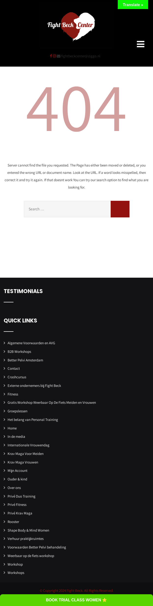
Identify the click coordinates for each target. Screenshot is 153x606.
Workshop (15, 564)
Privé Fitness (17, 504)
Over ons (14, 487)
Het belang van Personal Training (33, 419)
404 (76, 106)
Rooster (13, 521)
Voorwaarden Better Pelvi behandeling (37, 547)
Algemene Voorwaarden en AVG (31, 343)
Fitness (13, 394)
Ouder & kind (17, 479)
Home (12, 428)
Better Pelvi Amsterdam (25, 360)
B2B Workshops (19, 351)
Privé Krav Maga (20, 513)
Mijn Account (17, 470)
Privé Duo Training (21, 496)
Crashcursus (17, 377)
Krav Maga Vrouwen (23, 462)
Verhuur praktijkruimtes (26, 538)
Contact (14, 368)
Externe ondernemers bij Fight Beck (34, 385)
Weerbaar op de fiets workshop (31, 555)
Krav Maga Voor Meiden (26, 453)
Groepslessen (17, 411)
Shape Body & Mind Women (28, 530)
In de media (16, 436)
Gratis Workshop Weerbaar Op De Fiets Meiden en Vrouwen (52, 402)
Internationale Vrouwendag (28, 445)
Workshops (16, 572)
